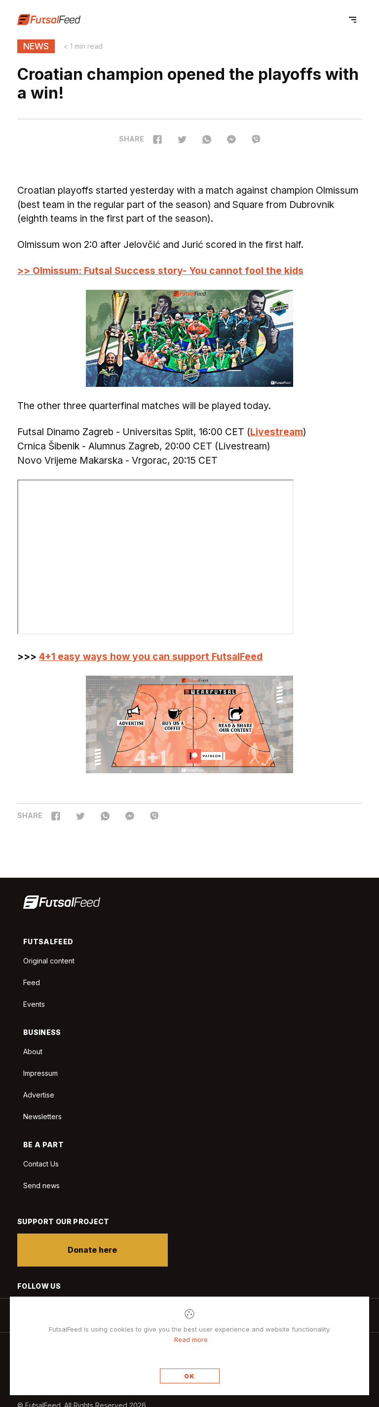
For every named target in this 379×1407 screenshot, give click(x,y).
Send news (41, 1185)
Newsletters (42, 1116)
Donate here (92, 1250)
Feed (31, 982)
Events (34, 1004)
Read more (191, 1339)
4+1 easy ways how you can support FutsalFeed (151, 656)
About (32, 1051)
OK (189, 1376)
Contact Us (41, 1164)
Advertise (38, 1095)
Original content (49, 961)
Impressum (40, 1073)
